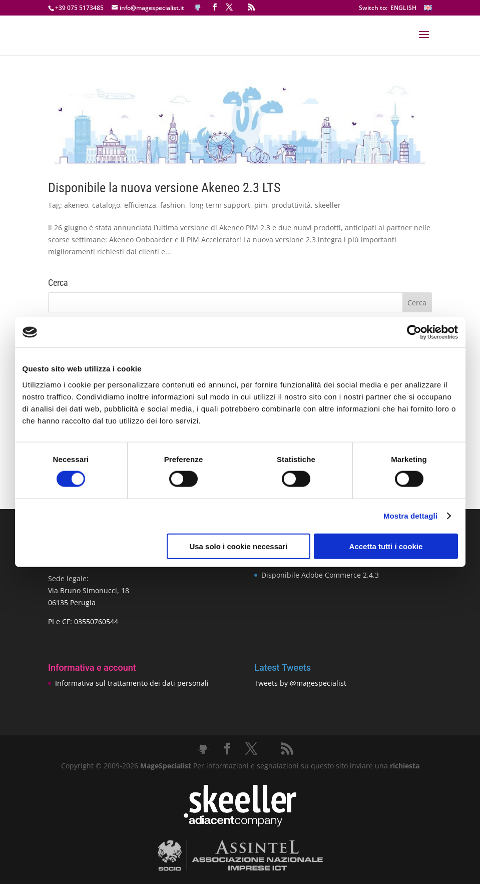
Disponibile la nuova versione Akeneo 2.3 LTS (164, 187)
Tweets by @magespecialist (300, 683)
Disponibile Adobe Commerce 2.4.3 (320, 575)
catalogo (106, 205)
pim (260, 205)
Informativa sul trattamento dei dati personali (132, 683)
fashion (172, 205)
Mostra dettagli (410, 516)
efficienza (140, 205)
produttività (291, 205)
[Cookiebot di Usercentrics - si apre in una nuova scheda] (414, 332)
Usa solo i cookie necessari (238, 546)
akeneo (76, 205)
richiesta (403, 765)
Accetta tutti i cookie (386, 546)
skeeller (328, 205)
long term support (219, 205)
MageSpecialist (165, 765)
